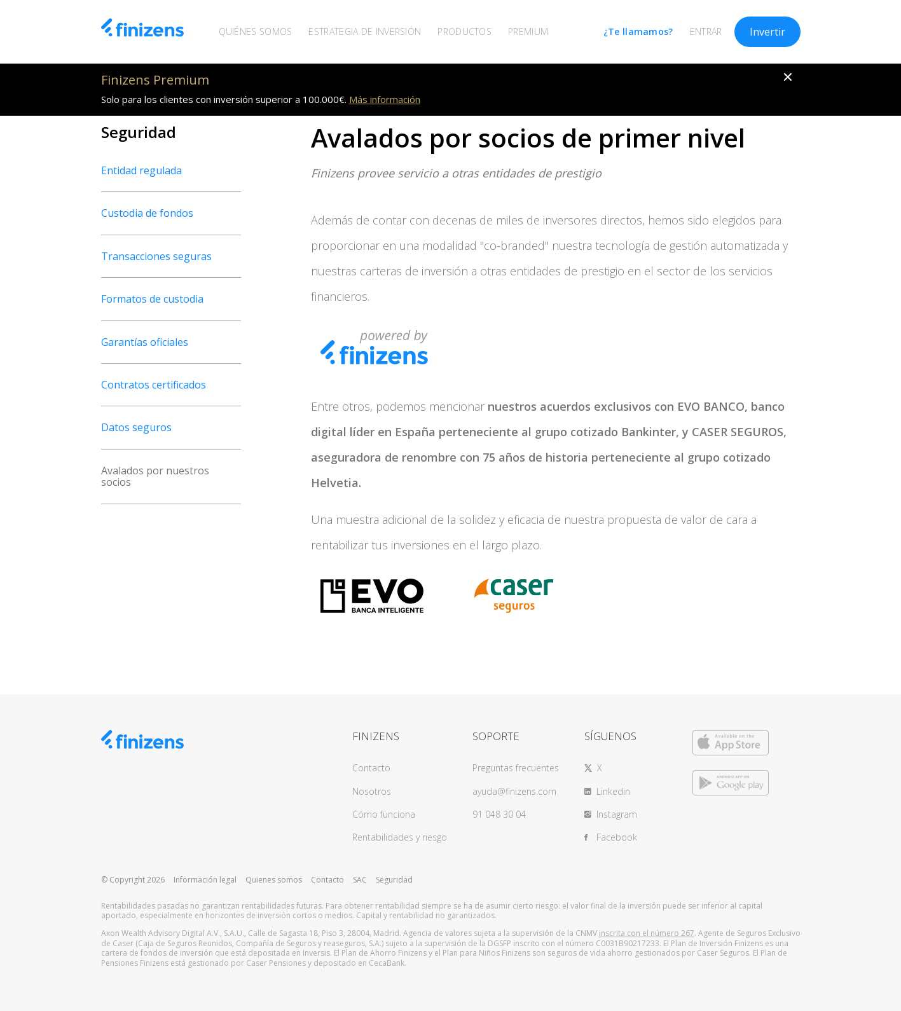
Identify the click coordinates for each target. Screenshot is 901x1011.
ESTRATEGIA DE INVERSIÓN (364, 31)
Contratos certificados (153, 385)
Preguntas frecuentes (515, 768)
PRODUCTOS (464, 31)
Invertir (767, 32)
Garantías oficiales (144, 342)
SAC (360, 879)
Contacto (371, 768)
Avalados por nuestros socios (155, 476)
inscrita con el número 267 (646, 933)
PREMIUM (528, 31)
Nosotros (371, 791)
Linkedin (613, 791)
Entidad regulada (141, 170)
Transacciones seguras (156, 256)
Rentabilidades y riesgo (399, 837)
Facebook (616, 837)
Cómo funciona (383, 814)
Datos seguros (136, 427)
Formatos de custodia (152, 299)
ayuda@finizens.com (514, 791)
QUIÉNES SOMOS (255, 31)
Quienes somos (273, 879)
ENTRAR (706, 31)
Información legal (205, 879)
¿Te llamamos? (638, 31)
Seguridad (394, 879)
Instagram (616, 814)
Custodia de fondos (147, 213)
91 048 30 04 (499, 814)
